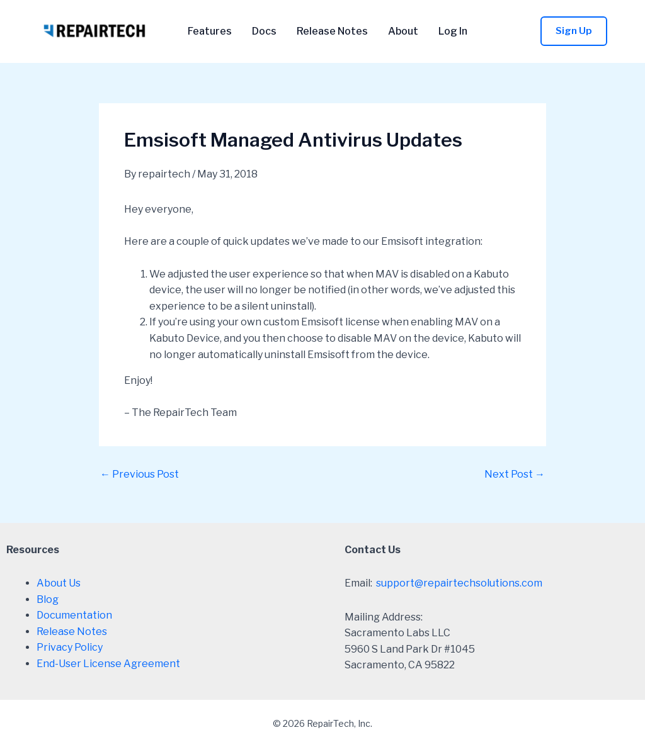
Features (210, 31)
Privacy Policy (70, 647)
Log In (452, 31)
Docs (264, 31)
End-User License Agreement (108, 664)
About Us (59, 583)
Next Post (514, 474)
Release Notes (332, 31)
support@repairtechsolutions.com (459, 583)
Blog (48, 599)
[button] (573, 31)
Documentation (74, 615)
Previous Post (139, 474)
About (403, 31)
